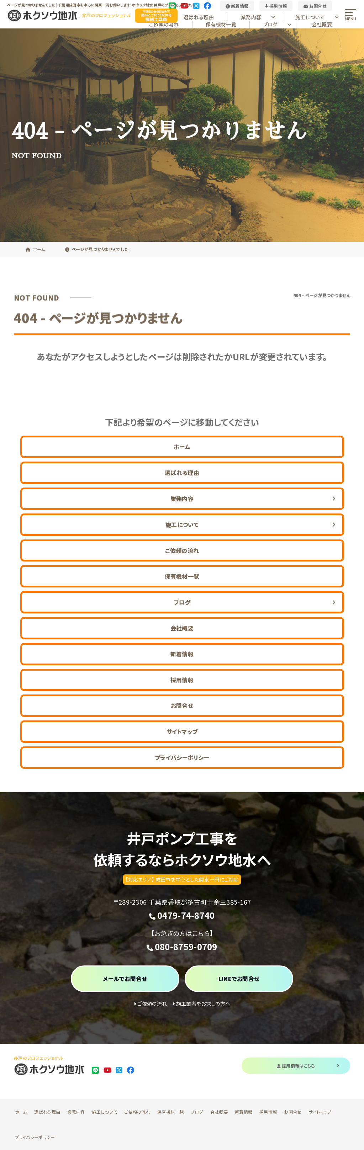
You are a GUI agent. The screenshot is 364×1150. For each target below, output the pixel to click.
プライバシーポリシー (182, 757)
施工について (104, 1112)
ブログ (197, 1112)
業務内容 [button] (258, 17)
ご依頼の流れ (164, 24)
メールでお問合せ (125, 978)
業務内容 (76, 1112)
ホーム (182, 446)
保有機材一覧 (221, 24)
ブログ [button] (277, 24)
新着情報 (237, 6)
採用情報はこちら (308, 1066)
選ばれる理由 (199, 17)
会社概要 (322, 24)
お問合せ (315, 6)
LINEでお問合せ (239, 978)
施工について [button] (317, 17)
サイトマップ (182, 731)
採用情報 (276, 6)
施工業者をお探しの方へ (201, 1003)
